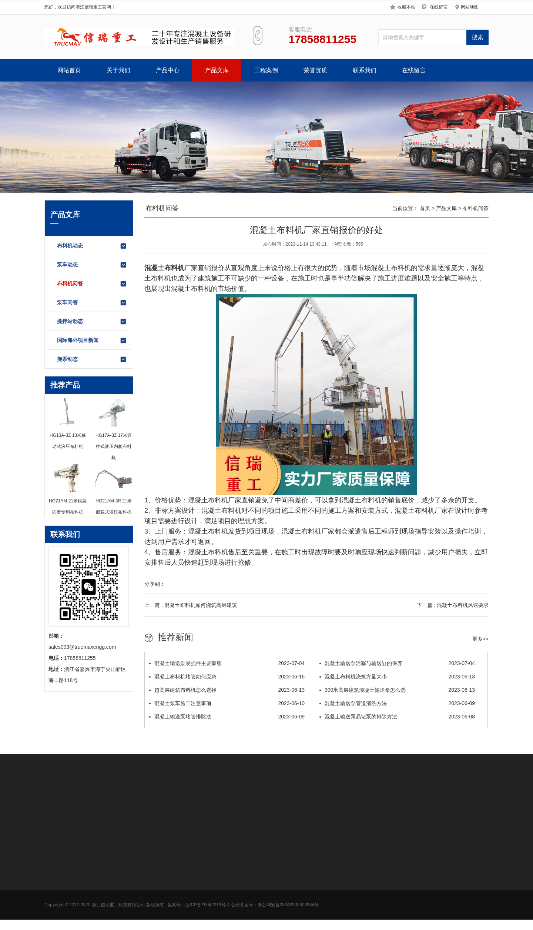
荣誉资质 (315, 70)
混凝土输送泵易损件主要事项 (227, 663)
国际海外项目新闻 (92, 340)
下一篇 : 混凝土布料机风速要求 (453, 605)
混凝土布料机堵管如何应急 (227, 676)
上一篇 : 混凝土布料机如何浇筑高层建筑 (190, 605)
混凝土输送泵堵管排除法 (227, 716)
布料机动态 (92, 246)
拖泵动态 (92, 359)
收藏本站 (406, 7)
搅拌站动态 (92, 321)
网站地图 (470, 7)
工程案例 (266, 70)
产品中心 (168, 70)
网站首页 (69, 70)
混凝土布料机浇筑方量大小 (397, 676)
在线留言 (438, 7)
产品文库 (217, 70)
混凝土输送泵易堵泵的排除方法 (397, 716)
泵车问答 (92, 302)
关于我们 (118, 70)
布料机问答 (92, 284)
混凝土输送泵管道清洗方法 (397, 703)
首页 (425, 208)
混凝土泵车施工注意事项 (227, 703)
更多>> (480, 639)
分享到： (154, 584)
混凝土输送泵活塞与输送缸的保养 (397, 663)
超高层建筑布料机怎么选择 (227, 690)
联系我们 (364, 70)
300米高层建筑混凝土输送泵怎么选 (397, 690)
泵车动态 (92, 265)
